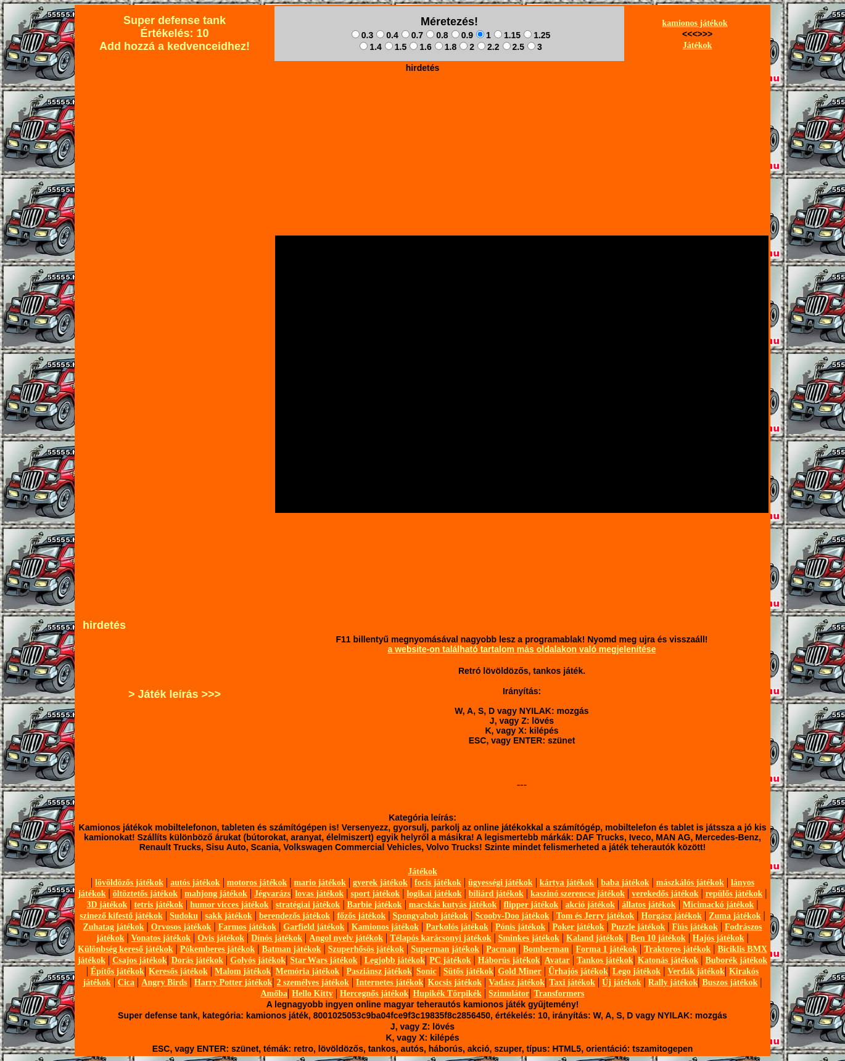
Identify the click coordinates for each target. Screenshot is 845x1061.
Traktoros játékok (677, 949)
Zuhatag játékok (113, 927)
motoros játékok (257, 882)
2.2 (488, 47)
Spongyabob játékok (431, 915)
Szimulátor (508, 993)
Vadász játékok (516, 982)
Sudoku (184, 915)
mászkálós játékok (690, 882)
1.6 (420, 47)
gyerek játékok (380, 882)
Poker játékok (578, 927)
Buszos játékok (729, 982)
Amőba (273, 993)
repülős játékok (734, 893)
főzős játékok (361, 915)
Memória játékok (308, 971)
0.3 (362, 35)
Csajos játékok (139, 960)
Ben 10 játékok (657, 938)
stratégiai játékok (308, 904)
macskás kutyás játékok (453, 904)
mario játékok (319, 882)
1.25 (537, 35)
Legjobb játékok (395, 960)
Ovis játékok (220, 938)
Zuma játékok (734, 915)
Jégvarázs (272, 893)
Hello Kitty (312, 993)
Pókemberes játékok (217, 949)
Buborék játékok (736, 960)
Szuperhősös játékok (366, 949)
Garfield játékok (313, 927)
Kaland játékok (595, 938)
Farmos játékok (247, 927)
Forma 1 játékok (607, 949)
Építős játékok (117, 971)
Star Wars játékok (323, 960)
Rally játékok (673, 982)
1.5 (395, 47)
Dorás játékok (197, 960)
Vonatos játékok (161, 938)
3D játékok (106, 904)
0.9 (462, 35)
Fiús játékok (694, 927)
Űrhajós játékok (578, 971)
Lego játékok (636, 971)
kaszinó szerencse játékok (577, 893)
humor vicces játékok (229, 904)
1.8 (445, 47)
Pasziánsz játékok (379, 971)
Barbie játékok (374, 904)
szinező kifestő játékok (121, 915)
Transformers (559, 993)
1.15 (507, 35)
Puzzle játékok (638, 927)
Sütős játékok (468, 971)
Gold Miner (519, 971)
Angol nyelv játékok (346, 938)
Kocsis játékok (455, 982)
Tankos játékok (605, 960)
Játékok (697, 45)
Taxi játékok (572, 982)
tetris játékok (158, 904)
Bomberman (546, 949)
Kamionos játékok (385, 927)
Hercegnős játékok (374, 993)
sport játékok (375, 893)
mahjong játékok (215, 893)
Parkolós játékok (457, 927)
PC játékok (450, 960)
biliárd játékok (496, 893)
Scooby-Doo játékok (512, 915)
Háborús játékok (509, 960)
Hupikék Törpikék (447, 993)
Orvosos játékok (181, 927)
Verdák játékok (695, 971)
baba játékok (625, 882)
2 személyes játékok (312, 982)
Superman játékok (445, 949)
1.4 (370, 47)
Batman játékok (291, 949)
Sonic (426, 971)
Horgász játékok (671, 915)
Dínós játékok (276, 938)
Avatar (557, 960)
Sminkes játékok (528, 938)
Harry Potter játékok (233, 982)
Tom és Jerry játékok (595, 915)
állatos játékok (649, 904)
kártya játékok (567, 882)
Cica (126, 982)
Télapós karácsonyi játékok (440, 938)
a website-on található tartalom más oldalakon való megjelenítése (522, 649)
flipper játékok (530, 904)
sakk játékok (228, 915)
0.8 (437, 35)
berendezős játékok (294, 915)
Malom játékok (243, 971)
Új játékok (621, 982)
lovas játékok (319, 893)
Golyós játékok (258, 960)
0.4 (387, 35)
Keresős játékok (178, 971)
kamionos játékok (694, 23)
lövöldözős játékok (129, 882)
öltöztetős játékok (145, 893)
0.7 (412, 35)
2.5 (513, 47)
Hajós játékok (718, 938)
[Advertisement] (422, 105)
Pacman (501, 949)
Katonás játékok (668, 960)
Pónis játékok (520, 927)
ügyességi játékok (500, 882)
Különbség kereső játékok (125, 949)
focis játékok (437, 882)
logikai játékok (433, 893)
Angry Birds (164, 982)
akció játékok (590, 904)
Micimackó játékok (718, 904)
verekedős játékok (665, 893)
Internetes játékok (389, 982)
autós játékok (195, 882)
